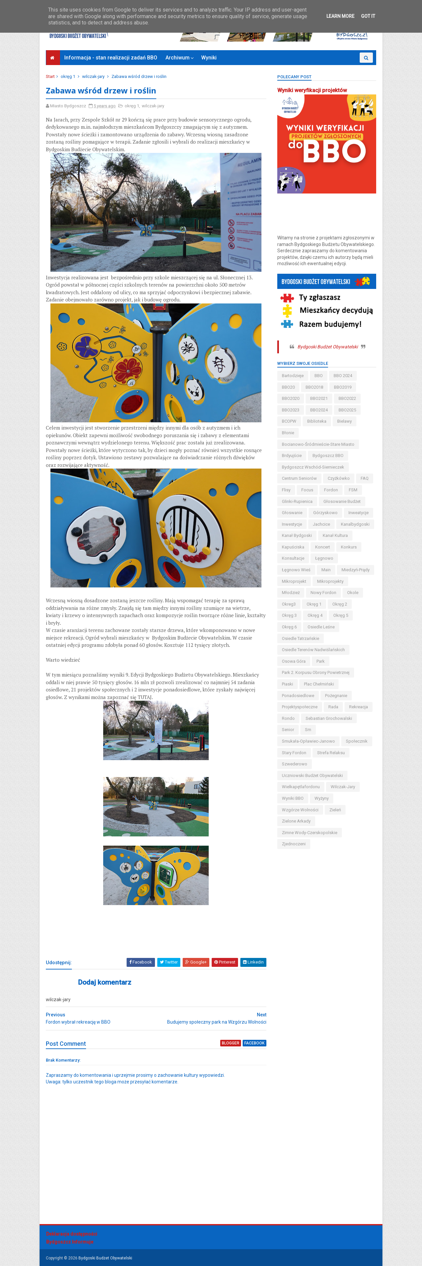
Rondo (288, 718)
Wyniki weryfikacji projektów (312, 90)
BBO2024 (318, 409)
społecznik (356, 741)
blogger (226, 1043)
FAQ (364, 478)
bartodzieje (292, 375)
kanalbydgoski (355, 524)
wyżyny (321, 798)
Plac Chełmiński (319, 684)
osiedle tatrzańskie (300, 638)
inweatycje (358, 512)
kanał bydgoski (297, 535)
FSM (352, 489)
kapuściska (293, 547)
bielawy (344, 421)
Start (50, 76)
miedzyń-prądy (355, 569)
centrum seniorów (299, 478)
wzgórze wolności (300, 809)
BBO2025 (347, 409)
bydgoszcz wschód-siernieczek (313, 467)
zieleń (335, 809)
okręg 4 (314, 615)
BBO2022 (347, 398)
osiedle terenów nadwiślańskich (313, 649)
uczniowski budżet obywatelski (312, 775)
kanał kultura (334, 535)
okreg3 (288, 604)
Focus (307, 489)
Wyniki (209, 57)
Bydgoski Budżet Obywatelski (327, 346)
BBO (318, 375)
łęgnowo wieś (296, 569)
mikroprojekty (330, 581)
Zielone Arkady (296, 821)
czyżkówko (338, 478)
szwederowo (294, 763)
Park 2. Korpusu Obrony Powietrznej (315, 672)
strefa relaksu (331, 752)
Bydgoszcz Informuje (69, 1242)
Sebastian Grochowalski (328, 718)
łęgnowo (324, 558)
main (325, 569)
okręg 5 (340, 615)
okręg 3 (289, 615)
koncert (322, 547)
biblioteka (316, 421)
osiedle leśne (320, 626)
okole (352, 592)
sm (308, 729)
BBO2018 (314, 387)
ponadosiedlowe (298, 695)
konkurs (348, 547)
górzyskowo (325, 512)
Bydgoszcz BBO (327, 455)
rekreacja (358, 706)
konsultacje (293, 558)
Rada (333, 706)
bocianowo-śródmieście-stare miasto (318, 444)
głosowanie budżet (341, 501)
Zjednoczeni (293, 843)
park (320, 661)
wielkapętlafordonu (300, 786)
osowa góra (293, 661)
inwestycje (292, 524)
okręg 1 (68, 76)
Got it (368, 16)
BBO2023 (290, 409)
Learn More (340, 16)
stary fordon (294, 752)
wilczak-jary (93, 76)
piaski (287, 684)
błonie (288, 432)
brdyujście (291, 455)
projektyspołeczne (299, 706)
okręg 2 (339, 604)
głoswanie (292, 512)
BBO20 (288, 387)
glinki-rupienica (297, 501)
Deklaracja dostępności (71, 1234)
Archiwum (178, 57)
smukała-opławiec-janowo (308, 741)
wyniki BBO (292, 798)
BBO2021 (318, 398)
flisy (286, 489)
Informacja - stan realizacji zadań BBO (110, 57)
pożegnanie (336, 695)
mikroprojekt (294, 581)
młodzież (290, 592)
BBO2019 (342, 387)
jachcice (321, 524)
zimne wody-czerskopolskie (309, 832)
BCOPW (289, 421)
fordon (331, 489)
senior (288, 729)
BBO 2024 (342, 375)
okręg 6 (289, 626)
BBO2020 (290, 398)
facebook (250, 1043)
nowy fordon (323, 592)
